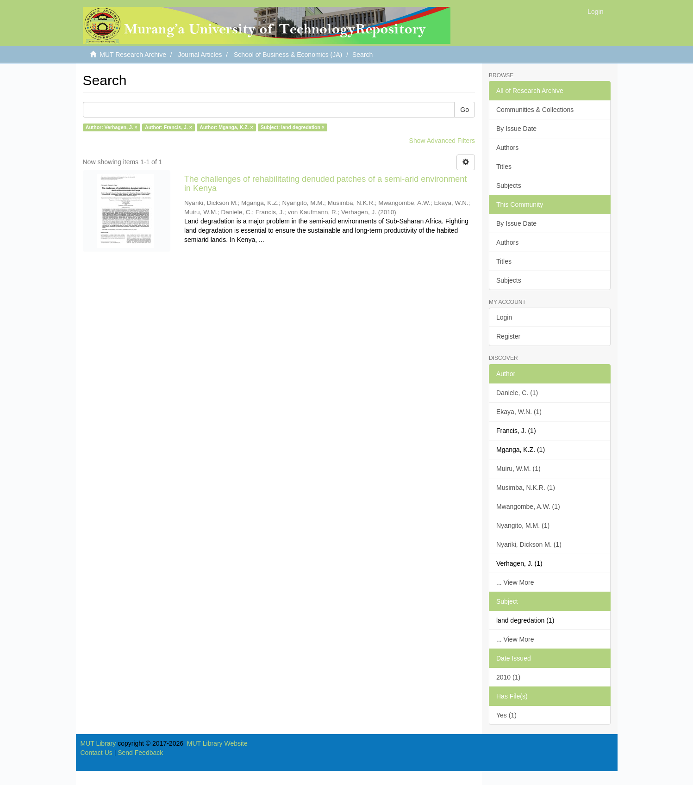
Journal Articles (200, 54)
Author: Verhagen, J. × (111, 127)
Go (464, 109)
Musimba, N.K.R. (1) (525, 487)
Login (504, 317)
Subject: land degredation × (293, 127)
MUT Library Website (217, 743)
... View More (515, 582)
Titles (504, 166)
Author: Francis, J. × (168, 127)
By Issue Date (516, 128)
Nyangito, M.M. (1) (522, 525)
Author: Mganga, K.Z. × (226, 127)
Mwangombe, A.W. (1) (528, 506)
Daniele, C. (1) (517, 392)
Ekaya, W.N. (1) (519, 411)
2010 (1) (508, 677)
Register (508, 336)
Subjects (508, 185)
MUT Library (98, 743)
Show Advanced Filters (442, 140)
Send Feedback (140, 752)
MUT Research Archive (133, 54)
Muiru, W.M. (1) (518, 468)
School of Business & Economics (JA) (288, 54)
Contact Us (96, 752)
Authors (507, 147)
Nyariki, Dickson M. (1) (529, 544)
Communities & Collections (535, 109)
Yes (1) (506, 715)
